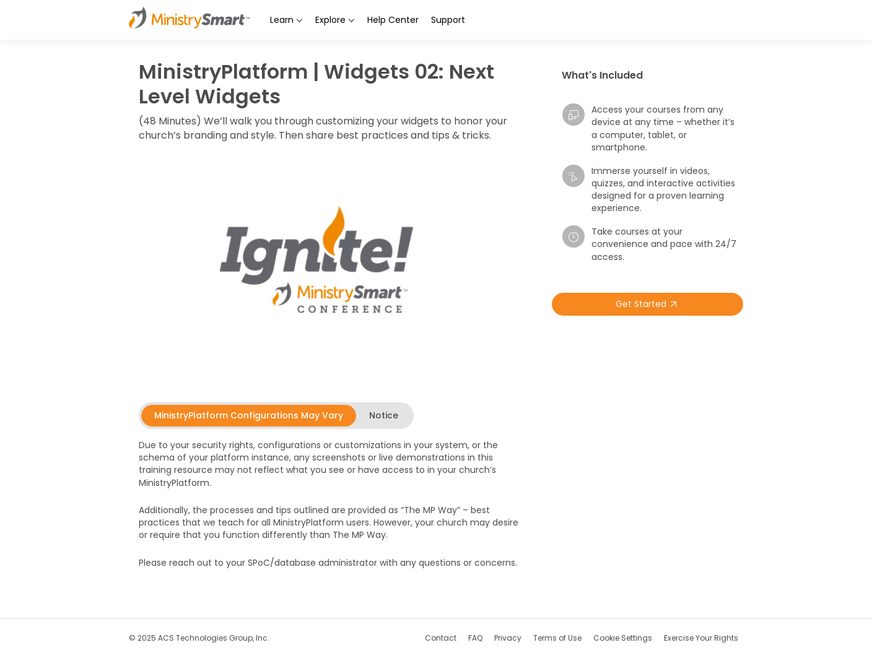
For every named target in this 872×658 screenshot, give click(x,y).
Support (448, 20)
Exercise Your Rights (701, 638)
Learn (286, 20)
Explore (335, 20)
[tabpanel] (330, 511)
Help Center (393, 20)
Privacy (507, 638)
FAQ (475, 638)
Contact (440, 638)
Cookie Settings (622, 638)
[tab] (248, 415)
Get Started (648, 304)
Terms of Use (557, 638)
